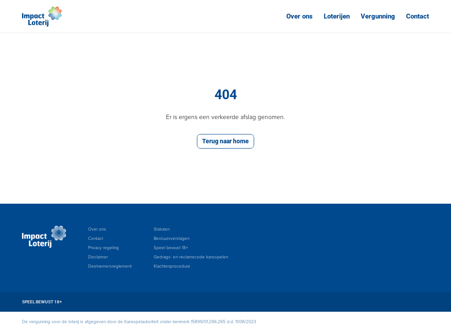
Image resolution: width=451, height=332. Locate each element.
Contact (417, 16)
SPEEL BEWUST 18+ (42, 301)
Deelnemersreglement (110, 266)
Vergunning (378, 16)
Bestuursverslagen (171, 238)
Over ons (299, 16)
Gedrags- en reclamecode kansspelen (191, 257)
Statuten (162, 229)
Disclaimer (98, 257)
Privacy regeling (103, 248)
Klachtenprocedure (172, 266)
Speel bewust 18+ (171, 248)
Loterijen (337, 16)
